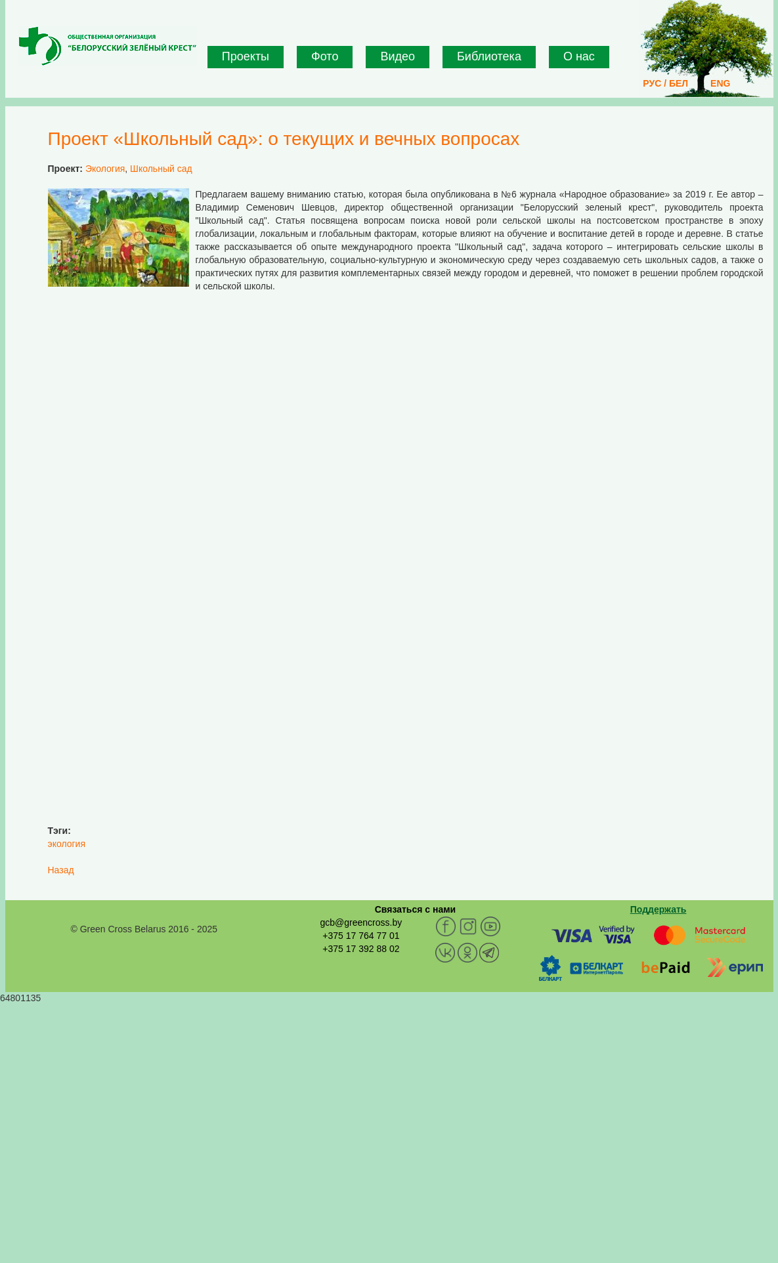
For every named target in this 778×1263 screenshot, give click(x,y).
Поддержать (658, 909)
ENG (720, 83)
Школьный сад (161, 168)
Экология (105, 168)
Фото (324, 56)
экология (67, 844)
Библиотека (489, 56)
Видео (397, 56)
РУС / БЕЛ (665, 83)
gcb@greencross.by (361, 922)
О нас (579, 56)
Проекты (245, 56)
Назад (61, 870)
